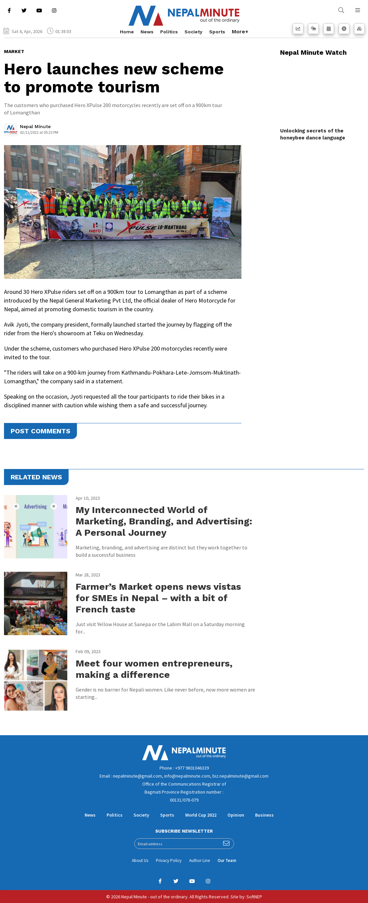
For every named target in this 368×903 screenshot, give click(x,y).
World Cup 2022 (200, 815)
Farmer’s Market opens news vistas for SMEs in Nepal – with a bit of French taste (158, 598)
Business (264, 815)
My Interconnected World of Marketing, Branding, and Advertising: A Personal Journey (164, 521)
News (147, 31)
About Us (140, 860)
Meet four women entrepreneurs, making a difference (154, 669)
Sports (217, 31)
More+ (240, 31)
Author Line (199, 860)
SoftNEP (254, 897)
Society (193, 31)
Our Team (226, 860)
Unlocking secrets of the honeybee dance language (312, 134)
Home (127, 31)
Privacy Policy (169, 860)
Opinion (235, 815)
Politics (169, 31)
